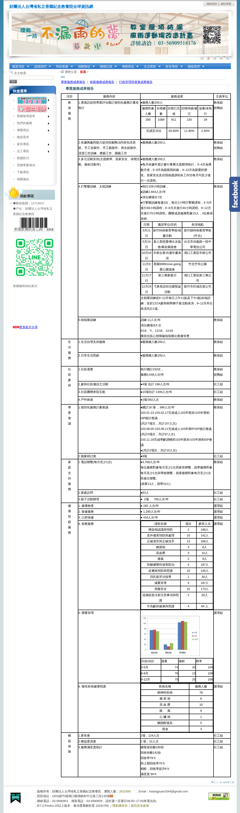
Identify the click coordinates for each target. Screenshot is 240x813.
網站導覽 (226, 3)
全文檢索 (20, 73)
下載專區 (23, 172)
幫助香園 (63, 66)
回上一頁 (216, 782)
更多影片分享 (25, 327)
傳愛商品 (129, 66)
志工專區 (31, 152)
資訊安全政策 (140, 805)
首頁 (83, 72)
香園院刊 (23, 158)
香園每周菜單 (31, 117)
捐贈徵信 (85, 66)
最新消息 (19, 66)
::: (10, 65)
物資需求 (23, 137)
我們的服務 (31, 124)
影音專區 (173, 66)
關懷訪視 (107, 66)
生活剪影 (151, 66)
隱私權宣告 (120, 805)
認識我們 (41, 66)
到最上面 (228, 782)
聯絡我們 (212, 3)
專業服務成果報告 (73, 82)
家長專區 (31, 145)
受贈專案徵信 (26, 165)
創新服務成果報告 (102, 82)
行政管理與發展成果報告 (136, 82)
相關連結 (23, 179)
